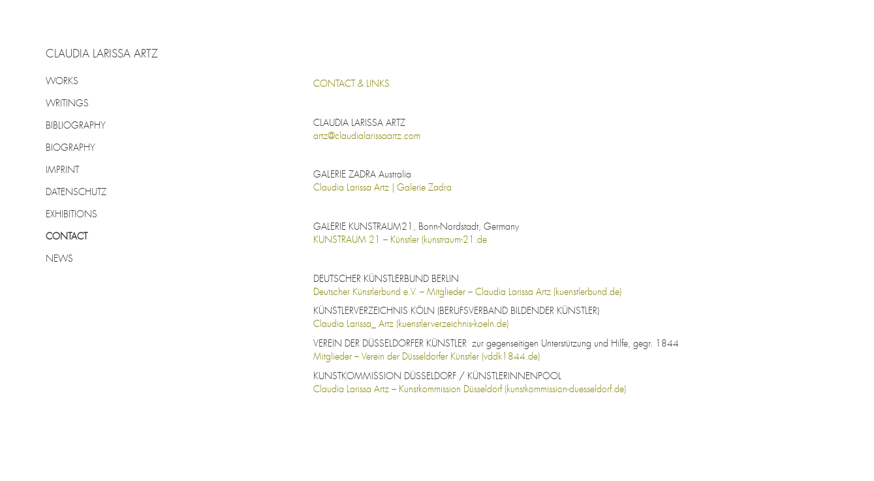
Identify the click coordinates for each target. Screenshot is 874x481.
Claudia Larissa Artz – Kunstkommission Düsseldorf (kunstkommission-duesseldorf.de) (469, 389)
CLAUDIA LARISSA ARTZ (102, 55)
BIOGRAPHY (70, 148)
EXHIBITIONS (71, 214)
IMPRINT (62, 170)
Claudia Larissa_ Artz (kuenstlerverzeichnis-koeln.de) (410, 324)
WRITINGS (67, 103)
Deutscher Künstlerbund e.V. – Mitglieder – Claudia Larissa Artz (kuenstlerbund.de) (467, 292)
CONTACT (66, 236)
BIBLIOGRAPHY (76, 126)
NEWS (59, 259)
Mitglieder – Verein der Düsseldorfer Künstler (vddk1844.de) (426, 357)
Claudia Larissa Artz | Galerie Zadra (382, 188)
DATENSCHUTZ (76, 192)
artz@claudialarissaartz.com (366, 136)
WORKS (62, 81)
